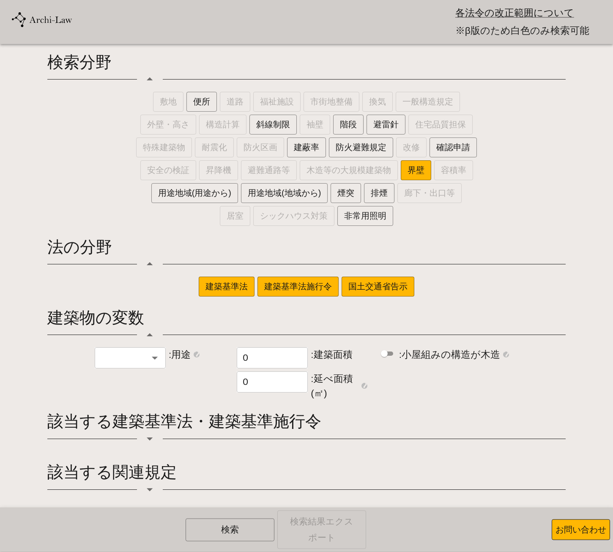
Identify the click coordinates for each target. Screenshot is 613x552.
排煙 (379, 193)
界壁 (416, 170)
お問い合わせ (581, 529)
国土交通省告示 (378, 286)
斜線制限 (273, 124)
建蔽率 (306, 147)
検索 (230, 530)
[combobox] (123, 358)
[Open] (155, 358)
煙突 (345, 193)
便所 (201, 101)
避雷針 (386, 124)
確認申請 (453, 147)
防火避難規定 (361, 147)
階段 (348, 124)
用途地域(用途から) (194, 193)
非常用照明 (365, 215)
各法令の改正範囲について (514, 13)
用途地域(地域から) (284, 193)
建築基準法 (226, 286)
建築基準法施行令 (298, 286)
